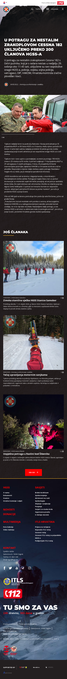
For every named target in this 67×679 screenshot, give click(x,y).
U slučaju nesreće (42, 515)
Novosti (9, 509)
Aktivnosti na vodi (42, 498)
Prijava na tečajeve (42, 527)
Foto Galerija (8, 527)
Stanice (6, 498)
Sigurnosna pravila (42, 512)
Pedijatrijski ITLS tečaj (44, 541)
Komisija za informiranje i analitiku (31, 84)
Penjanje (38, 506)
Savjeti (40, 487)
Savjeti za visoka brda (44, 509)
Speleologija (40, 501)
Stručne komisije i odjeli (12, 501)
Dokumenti (7, 495)
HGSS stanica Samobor (18, 298)
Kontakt (9, 548)
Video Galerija (8, 530)
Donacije (9, 514)
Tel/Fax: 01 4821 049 (10, 557)
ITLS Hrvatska (45, 521)
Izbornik (52, 9)
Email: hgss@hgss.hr (10, 560)
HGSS (6, 487)
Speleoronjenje (41, 495)
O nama (6, 493)
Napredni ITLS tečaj (43, 530)
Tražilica (37, 9)
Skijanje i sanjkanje (42, 504)
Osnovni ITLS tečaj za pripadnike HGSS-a (48, 536)
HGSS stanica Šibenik (18, 451)
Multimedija (12, 521)
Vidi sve (33, 472)
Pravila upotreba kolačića (27, 624)
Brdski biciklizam (42, 493)
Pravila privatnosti (9, 624)
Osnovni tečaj (40, 532)
